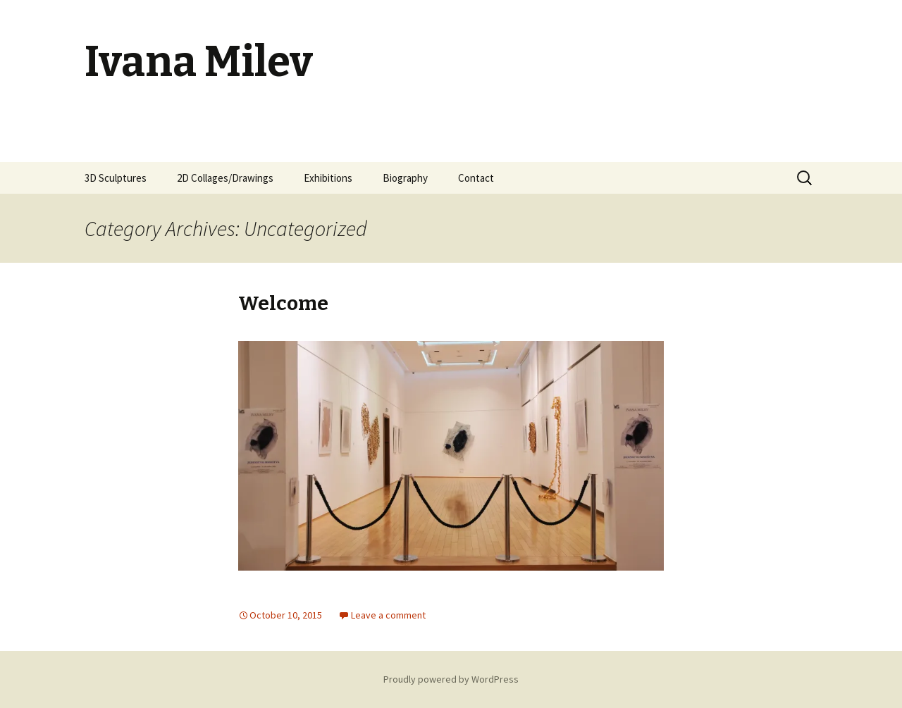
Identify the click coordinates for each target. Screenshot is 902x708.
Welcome (283, 303)
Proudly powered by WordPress (451, 679)
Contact (476, 178)
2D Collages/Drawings (225, 178)
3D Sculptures (116, 178)
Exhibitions (328, 178)
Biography (405, 178)
